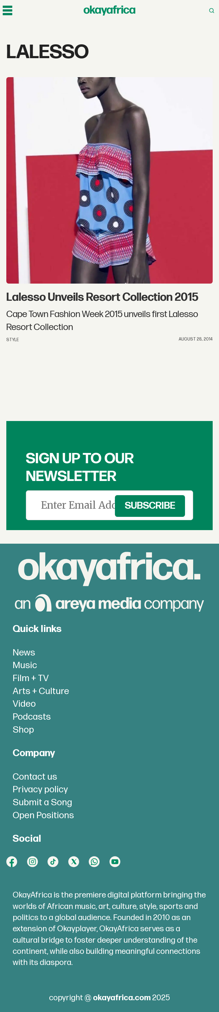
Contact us (35, 777)
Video (24, 704)
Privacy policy (40, 789)
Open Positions (43, 815)
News (24, 652)
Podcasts (32, 717)
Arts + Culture (41, 691)
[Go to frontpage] (109, 10)
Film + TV (31, 678)
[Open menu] (7, 10)
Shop (23, 729)
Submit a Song (42, 802)
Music (25, 665)
